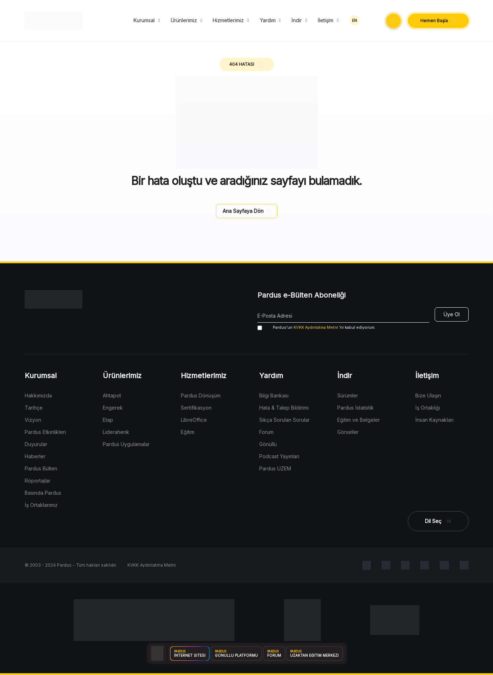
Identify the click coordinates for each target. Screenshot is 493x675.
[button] (393, 21)
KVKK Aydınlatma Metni (316, 327)
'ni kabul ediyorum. (316, 327)
